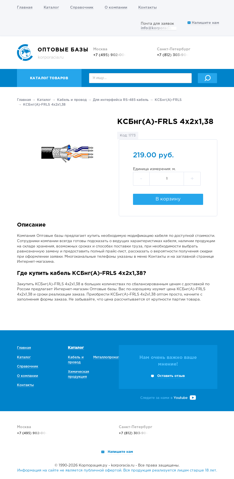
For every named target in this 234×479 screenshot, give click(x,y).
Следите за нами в (168, 397)
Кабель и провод (72, 99)
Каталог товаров (49, 78)
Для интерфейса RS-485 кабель (121, 99)
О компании (116, 7)
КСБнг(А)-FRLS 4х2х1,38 (44, 104)
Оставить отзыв (171, 376)
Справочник (81, 7)
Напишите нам (203, 22)
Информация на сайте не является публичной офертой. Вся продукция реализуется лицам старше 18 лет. (117, 470)
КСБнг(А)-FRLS (168, 99)
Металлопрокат (106, 357)
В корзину (168, 199)
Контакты (147, 7)
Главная (25, 7)
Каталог (51, 7)
